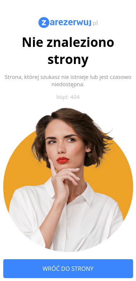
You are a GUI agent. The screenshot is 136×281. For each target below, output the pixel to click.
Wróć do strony (67, 269)
